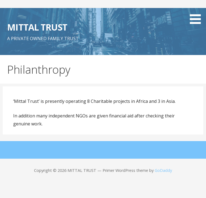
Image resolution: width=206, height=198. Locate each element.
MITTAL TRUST (37, 27)
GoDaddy (163, 170)
